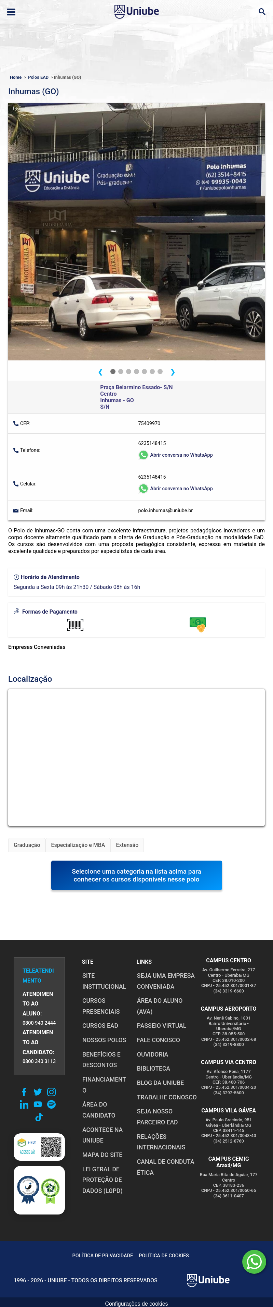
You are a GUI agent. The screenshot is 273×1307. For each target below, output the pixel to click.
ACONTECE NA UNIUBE (102, 1135)
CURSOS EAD (100, 1025)
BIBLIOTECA (153, 1068)
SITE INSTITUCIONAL (104, 981)
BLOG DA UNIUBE (160, 1083)
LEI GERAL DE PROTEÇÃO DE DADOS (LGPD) (102, 1180)
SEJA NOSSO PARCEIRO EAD (157, 1117)
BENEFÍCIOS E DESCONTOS (101, 1060)
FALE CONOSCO (158, 1040)
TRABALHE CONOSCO (166, 1097)
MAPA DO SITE (102, 1154)
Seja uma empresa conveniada (165, 981)
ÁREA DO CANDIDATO (98, 1110)
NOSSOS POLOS (104, 1040)
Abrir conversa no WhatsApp (175, 455)
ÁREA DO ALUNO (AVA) (159, 1006)
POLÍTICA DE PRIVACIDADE (101, 1256)
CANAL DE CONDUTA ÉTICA (165, 1167)
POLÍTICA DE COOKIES (163, 1256)
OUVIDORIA (152, 1054)
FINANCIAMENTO (104, 1085)
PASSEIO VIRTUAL (161, 1025)
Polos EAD (38, 77)
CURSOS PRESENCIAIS (100, 1006)
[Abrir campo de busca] (262, 12)
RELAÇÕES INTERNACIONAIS (161, 1142)
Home (16, 77)
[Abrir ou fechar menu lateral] (11, 12)
